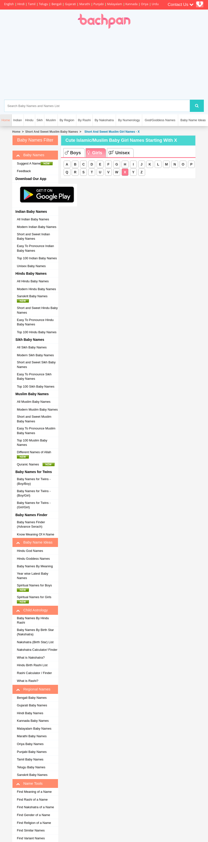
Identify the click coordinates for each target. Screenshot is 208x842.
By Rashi (84, 120)
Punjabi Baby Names (31, 752)
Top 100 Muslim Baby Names (32, 443)
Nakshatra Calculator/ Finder (37, 650)
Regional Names (33, 689)
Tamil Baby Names (30, 759)
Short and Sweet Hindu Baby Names (37, 310)
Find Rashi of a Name (32, 799)
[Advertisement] (126, 64)
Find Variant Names (31, 838)
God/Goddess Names (160, 120)
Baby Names (30, 155)
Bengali (56, 4)
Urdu (155, 4)
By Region (66, 120)
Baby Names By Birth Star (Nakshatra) (35, 632)
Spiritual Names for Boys (36, 587)
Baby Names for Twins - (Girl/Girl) (34, 505)
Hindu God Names (30, 551)
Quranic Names (36, 464)
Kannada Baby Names (33, 721)
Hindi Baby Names (30, 713)
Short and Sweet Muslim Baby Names (34, 419)
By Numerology (129, 120)
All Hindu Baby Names (33, 281)
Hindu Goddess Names (33, 558)
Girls (94, 152)
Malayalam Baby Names (34, 728)
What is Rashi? (27, 681)
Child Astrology (32, 610)
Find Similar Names (31, 830)
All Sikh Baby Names (31, 347)
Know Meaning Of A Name (35, 534)
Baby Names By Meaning (35, 566)
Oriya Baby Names (30, 744)
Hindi (21, 4)
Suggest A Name (35, 164)
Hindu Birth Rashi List (32, 665)
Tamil (31, 4)
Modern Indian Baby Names (36, 227)
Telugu (43, 4)
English (9, 4)
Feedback (24, 171)
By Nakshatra (104, 120)
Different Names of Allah (35, 454)
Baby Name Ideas (193, 120)
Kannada (132, 4)
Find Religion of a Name (34, 823)
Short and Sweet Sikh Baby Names (36, 364)
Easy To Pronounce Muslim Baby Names (36, 431)
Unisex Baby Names (31, 266)
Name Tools (29, 783)
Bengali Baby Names (31, 698)
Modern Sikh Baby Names (35, 355)
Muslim (51, 120)
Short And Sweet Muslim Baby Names (51, 131)
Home (16, 131)
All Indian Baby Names (33, 219)
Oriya (144, 4)
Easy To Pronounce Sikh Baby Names (34, 376)
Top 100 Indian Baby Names (37, 258)
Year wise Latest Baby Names (32, 576)
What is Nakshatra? (31, 657)
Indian (17, 120)
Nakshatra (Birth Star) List (35, 642)
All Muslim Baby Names (33, 401)
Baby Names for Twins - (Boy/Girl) (34, 493)
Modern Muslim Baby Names (37, 409)
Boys (73, 152)
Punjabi (98, 4)
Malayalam (114, 4)
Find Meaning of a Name (34, 792)
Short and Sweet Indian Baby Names (33, 236)
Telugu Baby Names (31, 767)
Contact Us (181, 4)
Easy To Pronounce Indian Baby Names (35, 248)
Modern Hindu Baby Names (36, 289)
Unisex (119, 152)
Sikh (39, 120)
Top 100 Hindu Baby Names (37, 332)
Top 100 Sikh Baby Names (35, 386)
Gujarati (70, 4)
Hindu (29, 120)
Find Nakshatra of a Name (35, 807)
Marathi (84, 4)
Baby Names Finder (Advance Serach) (31, 524)
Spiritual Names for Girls (35, 599)
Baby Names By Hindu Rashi (33, 620)
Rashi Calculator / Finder (34, 673)
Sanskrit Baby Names (33, 298)
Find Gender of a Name (33, 815)
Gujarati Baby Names (32, 705)
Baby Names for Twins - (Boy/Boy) (34, 481)
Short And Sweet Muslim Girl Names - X (111, 131)
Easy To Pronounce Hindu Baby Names (35, 322)
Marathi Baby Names (31, 736)
